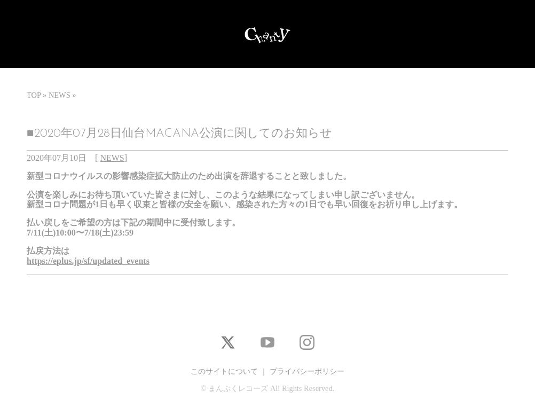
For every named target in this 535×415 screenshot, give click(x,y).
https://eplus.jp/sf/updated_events (88, 260)
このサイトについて (224, 371)
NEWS (59, 95)
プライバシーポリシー (307, 371)
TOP (34, 95)
